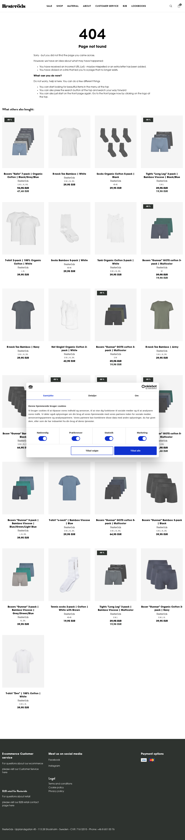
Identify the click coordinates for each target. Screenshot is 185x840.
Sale (49, 6)
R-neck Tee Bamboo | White (69, 174)
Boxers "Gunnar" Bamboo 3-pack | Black (162, 522)
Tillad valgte (92, 450)
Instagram (54, 766)
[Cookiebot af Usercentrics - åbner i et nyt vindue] (144, 387)
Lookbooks (138, 6)
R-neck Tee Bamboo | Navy (23, 347)
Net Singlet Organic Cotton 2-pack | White (69, 349)
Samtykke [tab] (48, 395)
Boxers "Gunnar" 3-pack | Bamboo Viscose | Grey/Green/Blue (23, 610)
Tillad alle (135, 450)
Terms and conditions (60, 784)
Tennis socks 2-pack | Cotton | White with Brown (69, 608)
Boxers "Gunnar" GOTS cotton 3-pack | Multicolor (161, 262)
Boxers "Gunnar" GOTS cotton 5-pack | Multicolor (161, 435)
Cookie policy (56, 788)
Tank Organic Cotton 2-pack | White (115, 262)
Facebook (54, 760)
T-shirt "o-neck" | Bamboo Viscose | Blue (69, 522)
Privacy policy (56, 791)
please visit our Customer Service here (20, 771)
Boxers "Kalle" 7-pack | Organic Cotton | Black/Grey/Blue (23, 176)
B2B (125, 6)
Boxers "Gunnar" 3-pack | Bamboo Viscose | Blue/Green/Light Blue (23, 523)
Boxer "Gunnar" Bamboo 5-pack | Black (23, 435)
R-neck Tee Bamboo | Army (161, 347)
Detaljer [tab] (92, 395)
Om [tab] (137, 395)
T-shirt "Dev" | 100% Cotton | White (23, 695)
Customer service (106, 6)
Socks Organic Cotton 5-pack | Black (115, 176)
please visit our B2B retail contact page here (20, 804)
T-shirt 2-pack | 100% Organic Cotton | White (23, 262)
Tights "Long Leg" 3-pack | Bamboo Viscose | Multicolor (115, 608)
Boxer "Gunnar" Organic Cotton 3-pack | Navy (162, 608)
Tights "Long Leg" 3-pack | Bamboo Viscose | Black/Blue (162, 176)
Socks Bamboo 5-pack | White (69, 260)
